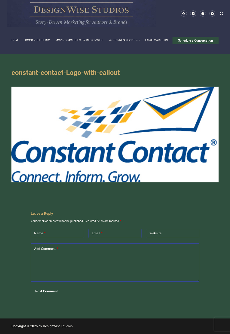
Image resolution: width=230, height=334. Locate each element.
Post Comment (46, 291)
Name (40, 233)
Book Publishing (37, 40)
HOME (15, 40)
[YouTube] (212, 13)
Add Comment (46, 249)
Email (97, 233)
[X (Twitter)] (193, 13)
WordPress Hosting (124, 40)
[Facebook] (184, 13)
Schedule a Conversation (195, 40)
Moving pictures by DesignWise (79, 40)
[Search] (221, 13)
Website (155, 233)
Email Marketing (157, 40)
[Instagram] (203, 13)
